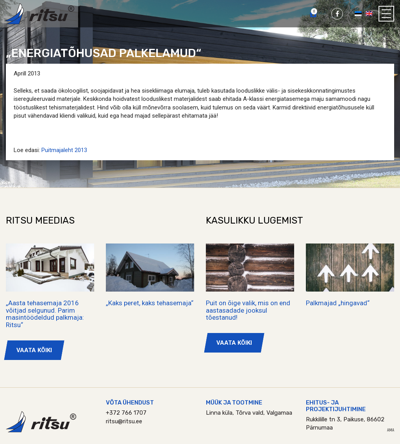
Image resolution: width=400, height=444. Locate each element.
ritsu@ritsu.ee (124, 421)
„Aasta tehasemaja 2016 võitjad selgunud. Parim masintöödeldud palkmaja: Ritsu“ (45, 314)
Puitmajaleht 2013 (64, 150)
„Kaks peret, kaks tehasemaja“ (149, 303)
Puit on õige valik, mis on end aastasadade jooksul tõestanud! (248, 310)
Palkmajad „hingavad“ (338, 303)
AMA (390, 430)
